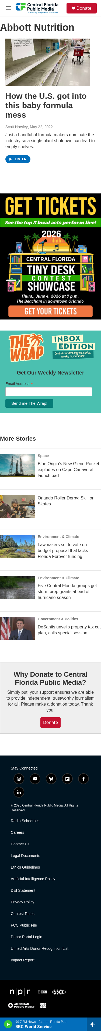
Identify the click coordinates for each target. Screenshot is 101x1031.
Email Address (19, 383)
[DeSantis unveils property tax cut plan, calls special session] (17, 628)
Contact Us (20, 844)
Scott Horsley (16, 127)
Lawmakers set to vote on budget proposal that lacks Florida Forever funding (63, 550)
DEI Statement (23, 891)
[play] (8, 1024)
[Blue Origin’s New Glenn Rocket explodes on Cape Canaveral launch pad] (17, 465)
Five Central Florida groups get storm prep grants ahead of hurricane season (67, 591)
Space (43, 456)
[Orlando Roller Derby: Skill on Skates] (17, 506)
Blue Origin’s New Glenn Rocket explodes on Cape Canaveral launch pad (68, 469)
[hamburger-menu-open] (8, 8)
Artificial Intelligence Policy (33, 879)
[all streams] (94, 1024)
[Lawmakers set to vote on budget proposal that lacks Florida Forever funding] (17, 546)
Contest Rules (22, 914)
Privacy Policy (22, 902)
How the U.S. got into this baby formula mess (46, 105)
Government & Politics (58, 619)
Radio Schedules (25, 821)
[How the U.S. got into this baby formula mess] (47, 62)
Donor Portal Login (26, 937)
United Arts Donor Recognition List (39, 949)
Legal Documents (25, 856)
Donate (83, 8)
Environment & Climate (58, 537)
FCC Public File (24, 925)
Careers (17, 833)
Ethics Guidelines (25, 867)
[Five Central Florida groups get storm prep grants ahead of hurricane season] (17, 587)
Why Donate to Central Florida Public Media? (50, 678)
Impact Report (22, 960)
